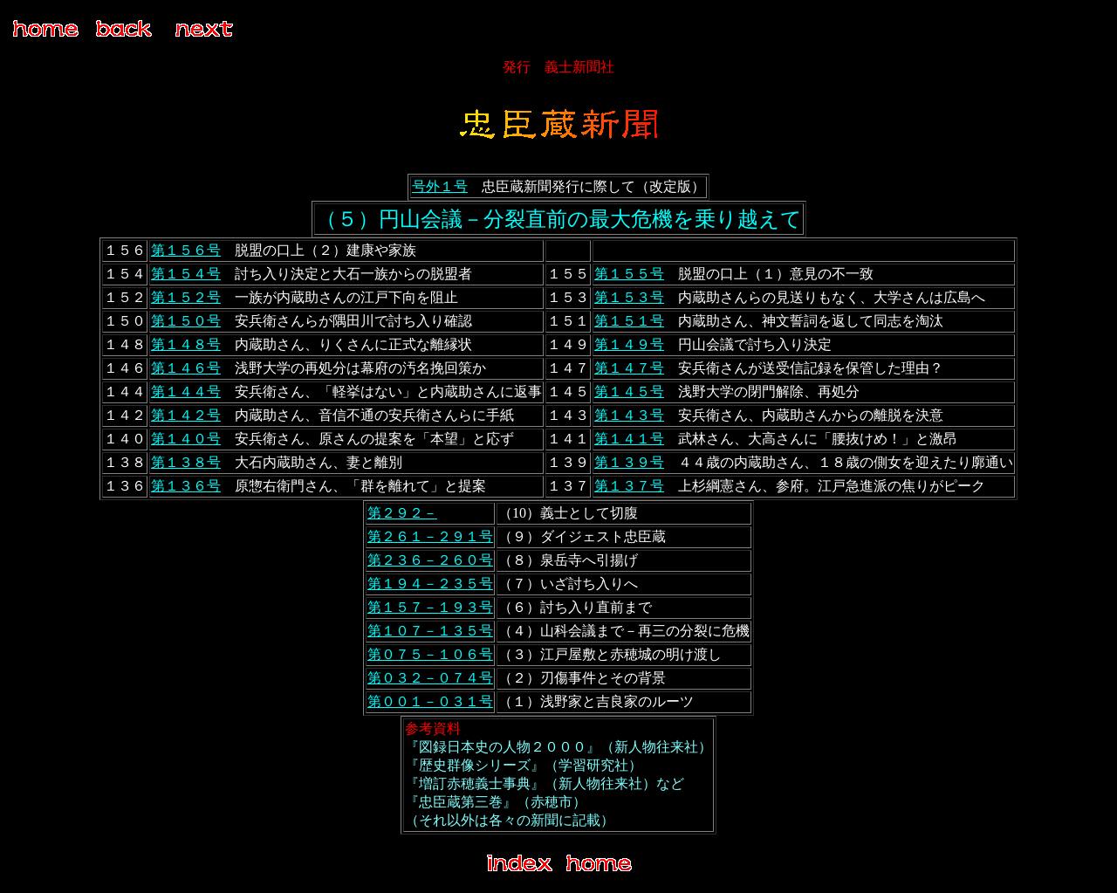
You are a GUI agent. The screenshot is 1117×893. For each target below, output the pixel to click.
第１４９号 (629, 344)
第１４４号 (186, 391)
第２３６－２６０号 (430, 560)
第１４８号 (186, 344)
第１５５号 (629, 273)
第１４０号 (186, 438)
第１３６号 (186, 485)
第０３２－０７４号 (430, 677)
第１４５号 (629, 391)
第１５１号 (629, 320)
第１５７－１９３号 (430, 607)
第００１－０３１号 (430, 701)
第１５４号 (186, 273)
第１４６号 (186, 368)
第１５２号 (186, 297)
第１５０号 (186, 320)
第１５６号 (186, 250)
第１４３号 (629, 415)
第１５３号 (629, 297)
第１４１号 (629, 438)
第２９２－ (402, 512)
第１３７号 (629, 485)
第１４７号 (629, 368)
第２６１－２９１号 (430, 536)
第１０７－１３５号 (430, 630)
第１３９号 (629, 462)
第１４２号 (186, 415)
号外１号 (440, 186)
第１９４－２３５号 (430, 583)
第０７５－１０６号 (430, 654)
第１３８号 (186, 462)
